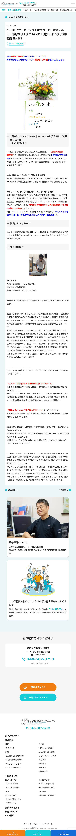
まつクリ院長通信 (16, 43)
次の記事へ (63, 490)
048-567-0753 (29, 3)
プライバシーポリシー (31, 824)
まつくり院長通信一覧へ (18, 17)
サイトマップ (47, 824)
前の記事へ (12, 490)
